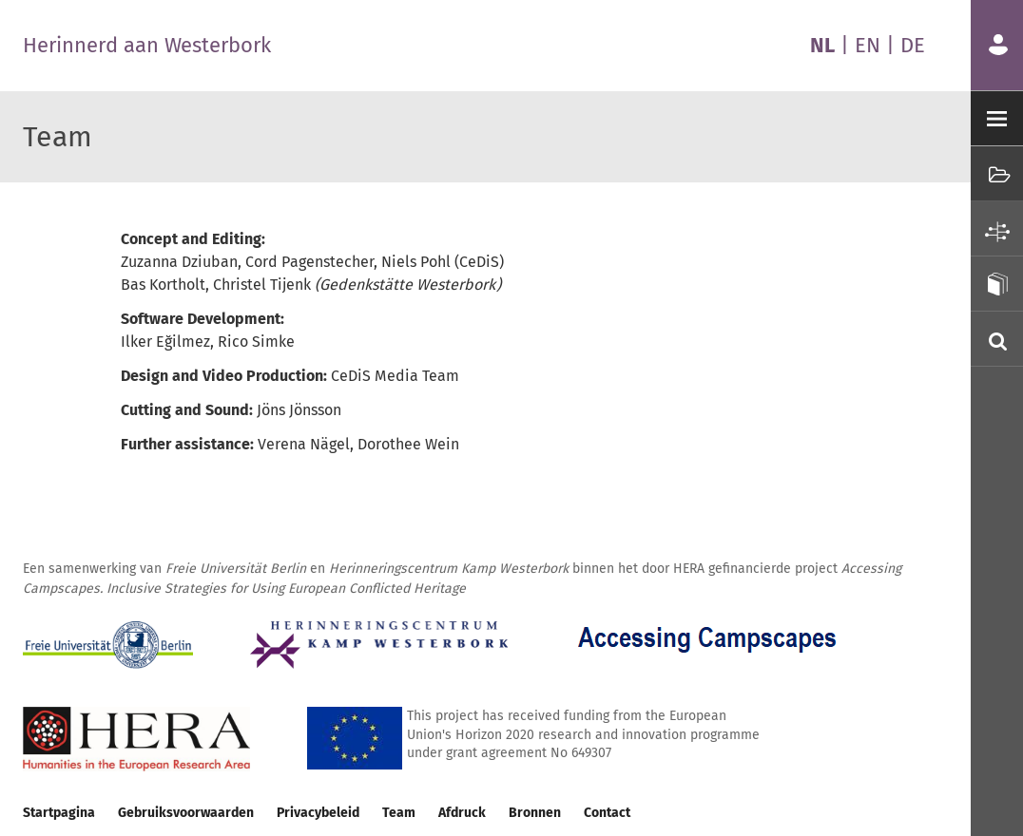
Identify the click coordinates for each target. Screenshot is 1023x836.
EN (867, 45)
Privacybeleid (318, 813)
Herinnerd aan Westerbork (147, 45)
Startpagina (59, 813)
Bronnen (535, 813)
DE (912, 45)
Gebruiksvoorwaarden (186, 813)
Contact (607, 813)
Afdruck (462, 813)
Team (398, 813)
